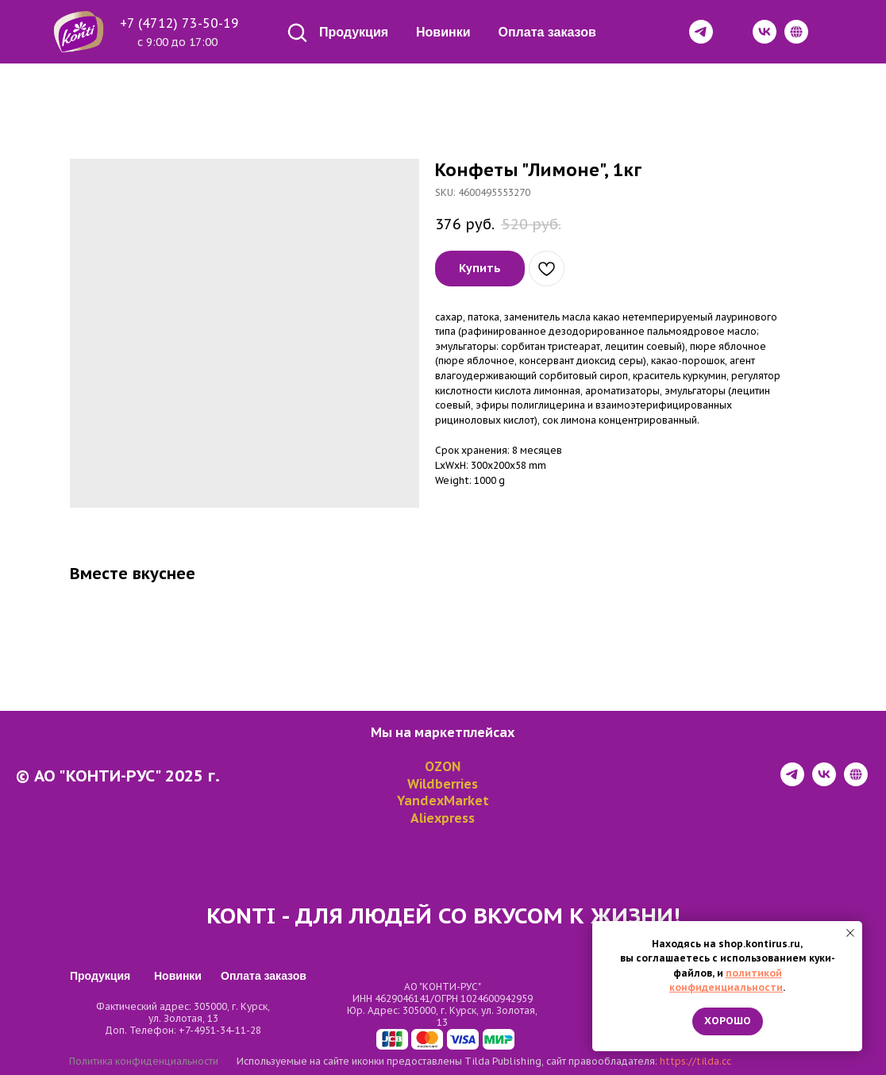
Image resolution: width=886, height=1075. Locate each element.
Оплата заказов (547, 32)
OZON (442, 766)
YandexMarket (443, 800)
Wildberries (442, 784)
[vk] (824, 782)
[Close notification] (850, 933)
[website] (856, 782)
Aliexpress (442, 818)
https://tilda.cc (695, 1061)
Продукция (353, 32)
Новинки (443, 32)
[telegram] (792, 782)
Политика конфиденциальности (143, 1061)
